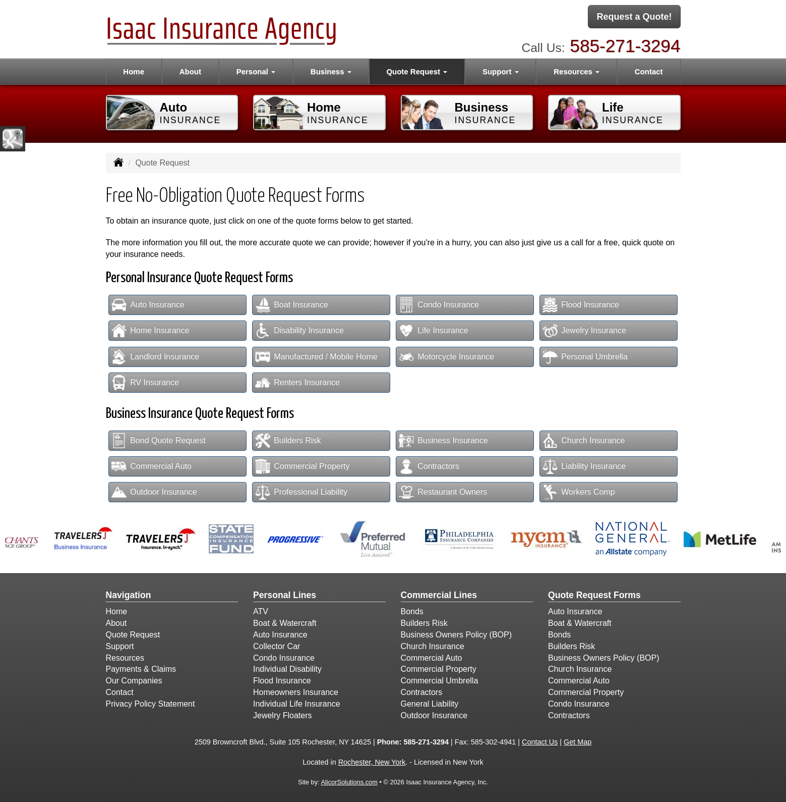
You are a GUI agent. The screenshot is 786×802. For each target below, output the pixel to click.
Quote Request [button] (416, 71)
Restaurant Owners (443, 492)
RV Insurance (145, 382)
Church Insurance (583, 440)
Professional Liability (301, 492)
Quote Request (133, 634)
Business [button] (331, 71)
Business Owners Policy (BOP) (456, 634)
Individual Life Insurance (296, 704)
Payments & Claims (141, 669)
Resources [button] (576, 71)
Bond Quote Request (158, 440)
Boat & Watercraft (285, 623)
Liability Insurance (584, 466)
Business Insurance (443, 440)
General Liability (430, 704)
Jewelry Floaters (282, 715)
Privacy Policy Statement (150, 704)
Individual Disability (287, 669)
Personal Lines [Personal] (284, 595)
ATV (260, 611)
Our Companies (134, 680)
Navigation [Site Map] (128, 595)
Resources (125, 658)
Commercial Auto (151, 466)
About (190, 71)
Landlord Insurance (155, 356)
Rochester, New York (372, 762)
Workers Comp (578, 492)
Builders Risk (288, 440)
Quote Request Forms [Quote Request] (594, 595)
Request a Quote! (634, 17)
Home (133, 71)
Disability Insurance (299, 330)
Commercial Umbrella (439, 680)
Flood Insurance (580, 304)
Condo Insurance (439, 304)
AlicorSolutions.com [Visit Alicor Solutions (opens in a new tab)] (349, 782)
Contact (649, 71)
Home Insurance (150, 330)
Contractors (429, 466)
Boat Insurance (291, 304)
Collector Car (276, 646)
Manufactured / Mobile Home (316, 356)
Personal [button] (256, 71)
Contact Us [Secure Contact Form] (540, 742)
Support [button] (500, 71)
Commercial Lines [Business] (439, 595)
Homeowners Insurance (295, 692)
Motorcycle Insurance (446, 356)
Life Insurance (433, 330)
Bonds (412, 611)
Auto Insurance (148, 304)
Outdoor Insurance (154, 492)
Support (120, 646)
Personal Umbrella (585, 356)
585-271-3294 (625, 46)
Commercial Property (302, 466)
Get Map (577, 742)
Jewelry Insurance (584, 330)
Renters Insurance (297, 382)
